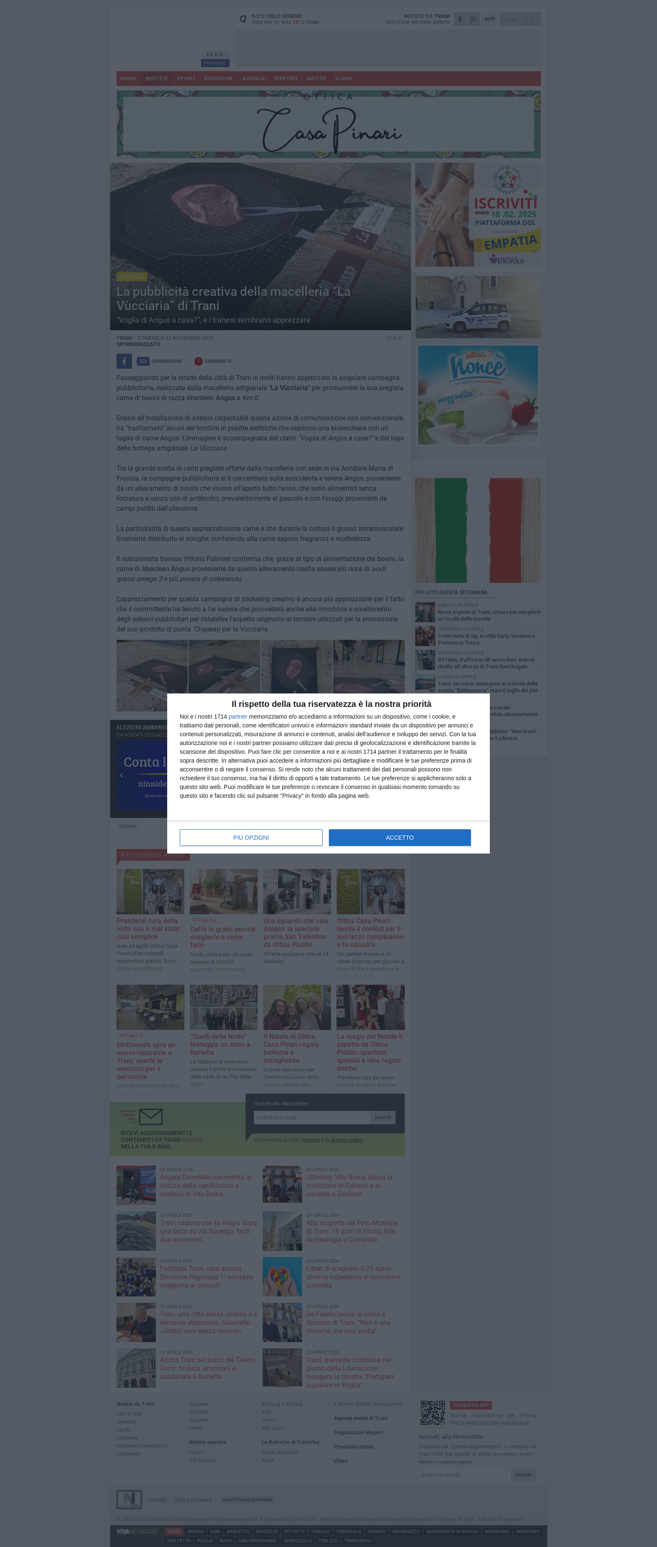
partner (238, 716)
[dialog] (328, 773)
